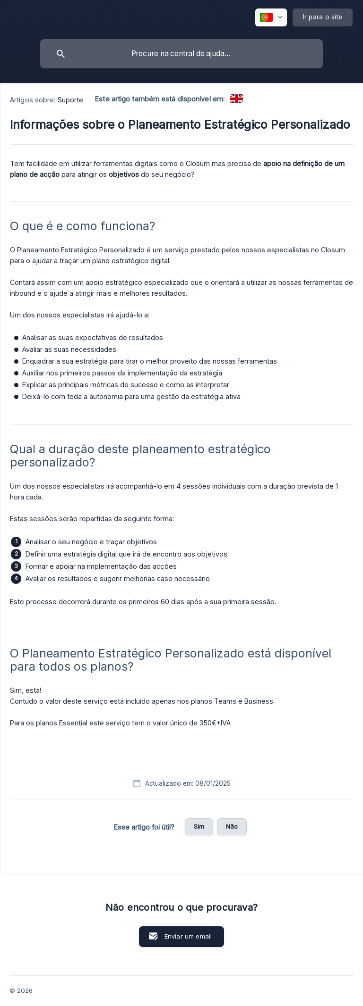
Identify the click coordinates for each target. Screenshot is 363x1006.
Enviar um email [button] (188, 936)
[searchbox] (181, 53)
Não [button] (232, 826)
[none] (271, 17)
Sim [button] (199, 826)
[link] (236, 98)
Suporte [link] (71, 100)
